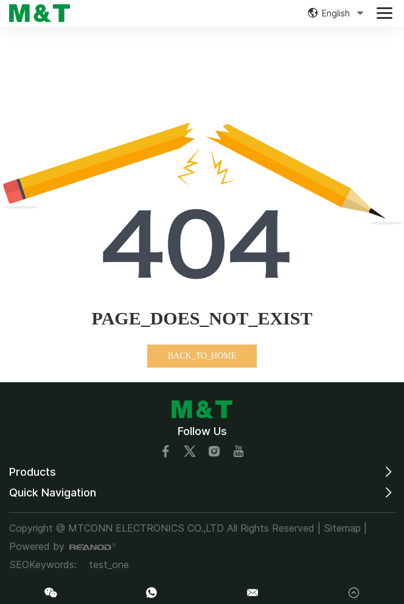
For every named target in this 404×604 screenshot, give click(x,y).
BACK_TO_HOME (202, 355)
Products (32, 471)
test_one (109, 564)
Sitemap (342, 528)
